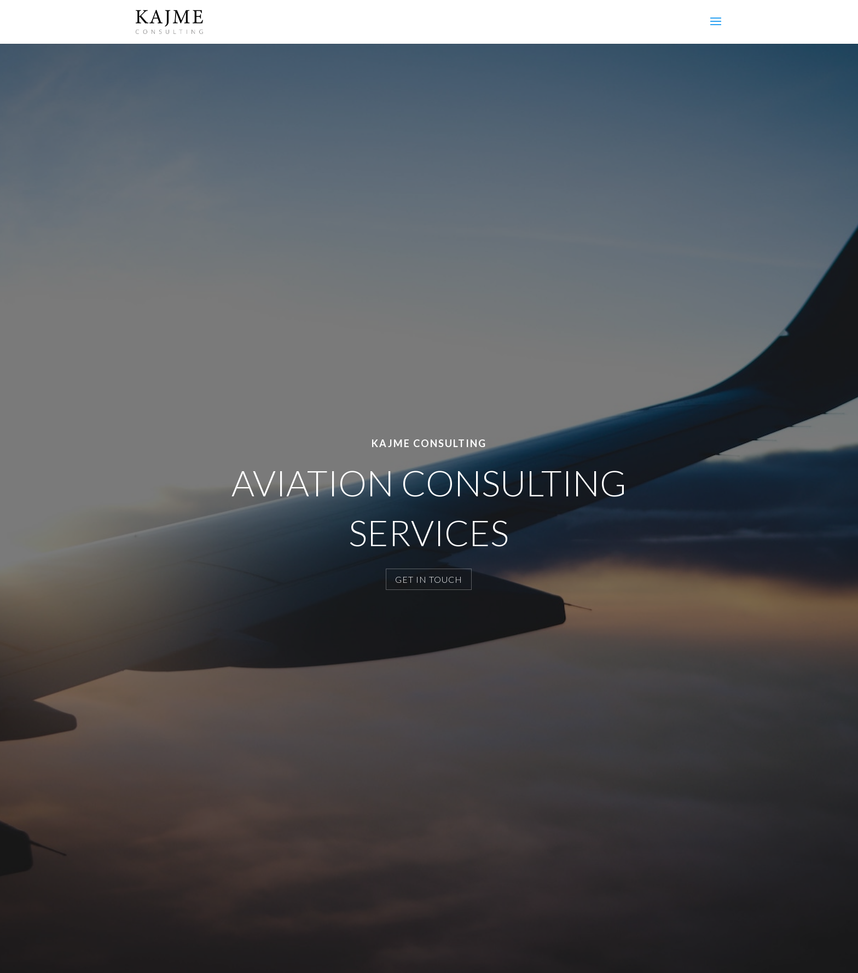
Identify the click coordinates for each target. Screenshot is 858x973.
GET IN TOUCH (428, 579)
